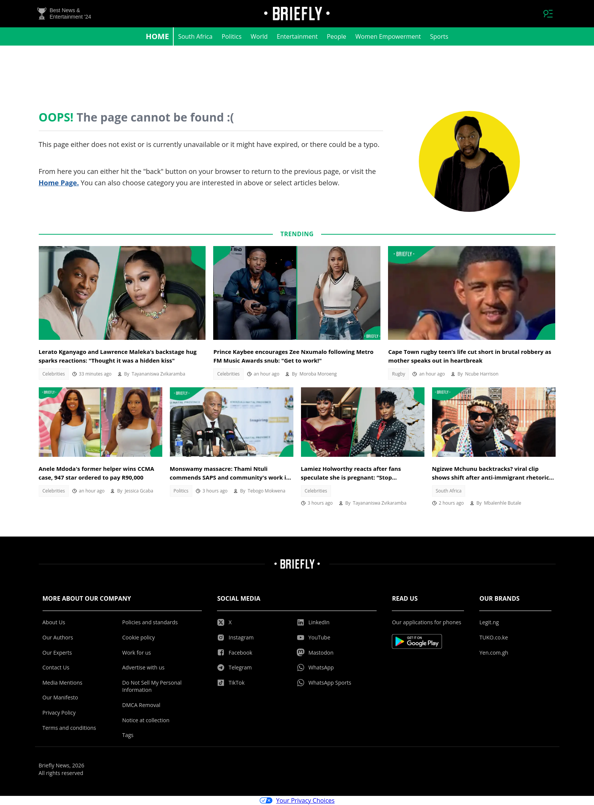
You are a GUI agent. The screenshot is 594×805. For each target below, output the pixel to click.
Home (157, 36)
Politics (231, 36)
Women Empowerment (388, 36)
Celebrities (54, 374)
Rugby (398, 374)
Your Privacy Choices (297, 800)
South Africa (195, 36)
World (259, 36)
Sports (439, 36)
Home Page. (59, 182)
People (336, 36)
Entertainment (297, 36)
